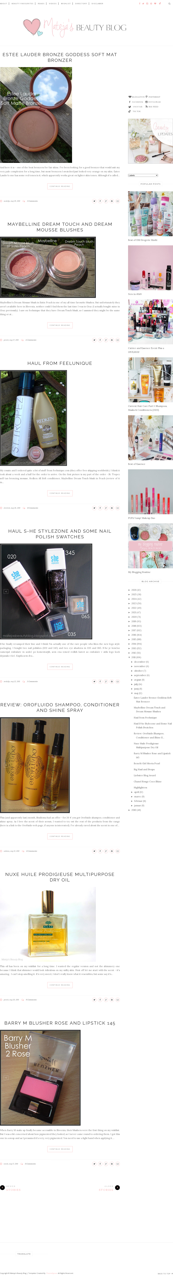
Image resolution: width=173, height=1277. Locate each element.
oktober (138, 670)
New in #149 (135, 294)
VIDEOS (53, 3)
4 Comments (30, 340)
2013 (134, 648)
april (136, 792)
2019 (134, 621)
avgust (137, 679)
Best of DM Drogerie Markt (142, 240)
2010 (134, 810)
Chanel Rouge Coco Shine (148, 781)
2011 (134, 657)
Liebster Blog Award (145, 775)
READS (41, 3)
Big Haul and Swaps (144, 769)
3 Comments (32, 681)
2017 (134, 630)
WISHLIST (66, 3)
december (139, 661)
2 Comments (32, 201)
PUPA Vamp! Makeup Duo (141, 518)
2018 (134, 625)
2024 (134, 598)
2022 (134, 607)
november (139, 666)
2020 (134, 616)
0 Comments (31, 851)
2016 (134, 634)
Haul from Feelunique (59, 363)
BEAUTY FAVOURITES (22, 3)
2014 (134, 643)
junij (136, 688)
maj (136, 693)
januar (137, 805)
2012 (134, 652)
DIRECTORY (81, 3)
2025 (134, 594)
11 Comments (32, 508)
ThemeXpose (51, 1273)
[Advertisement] (150, 71)
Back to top (165, 1274)
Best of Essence (136, 464)
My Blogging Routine (139, 572)
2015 (134, 639)
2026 (134, 589)
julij (136, 684)
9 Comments (31, 1000)
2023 (134, 603)
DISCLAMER (97, 3)
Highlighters (140, 787)
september (140, 675)
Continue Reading (60, 186)
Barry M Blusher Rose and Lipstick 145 (59, 1023)
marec (137, 796)
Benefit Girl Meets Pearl (147, 763)
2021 (134, 612)
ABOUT (3, 3)
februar (138, 801)
